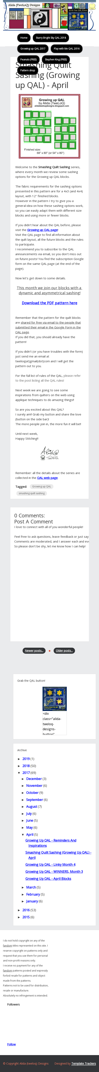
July (29, 813)
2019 (26, 759)
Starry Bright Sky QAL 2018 (51, 37)
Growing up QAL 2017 (32, 48)
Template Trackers (83, 1063)
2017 (26, 773)
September (34, 800)
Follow (11, 1044)
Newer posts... (34, 651)
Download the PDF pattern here (49, 302)
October (32, 792)
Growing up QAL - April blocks (48, 878)
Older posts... (64, 651)
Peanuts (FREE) (28, 59)
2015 (26, 917)
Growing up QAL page (42, 230)
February (33, 894)
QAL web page (47, 478)
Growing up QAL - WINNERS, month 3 (54, 871)
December (34, 779)
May (29, 827)
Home (23, 37)
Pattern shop (27, 70)
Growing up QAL (41, 486)
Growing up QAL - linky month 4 (50, 864)
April (29, 834)
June (29, 820)
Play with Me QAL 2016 (66, 48)
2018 (26, 766)
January (32, 901)
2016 (26, 910)
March (31, 887)
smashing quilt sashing (32, 493)
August (31, 806)
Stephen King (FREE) (56, 59)
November (34, 785)
